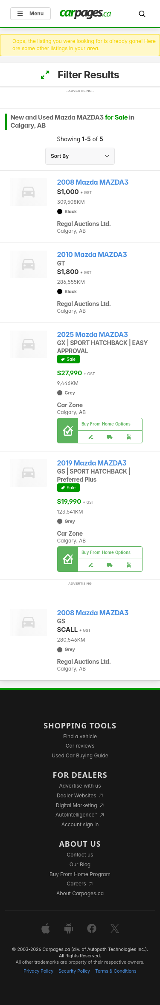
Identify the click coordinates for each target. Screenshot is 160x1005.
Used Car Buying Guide (80, 755)
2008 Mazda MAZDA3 (92, 182)
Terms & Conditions (116, 971)
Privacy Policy (38, 971)
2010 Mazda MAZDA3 (92, 255)
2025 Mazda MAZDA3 (92, 335)
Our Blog (80, 864)
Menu (30, 13)
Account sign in (80, 824)
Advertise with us (80, 785)
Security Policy (74, 971)
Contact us (80, 854)
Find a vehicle (80, 736)
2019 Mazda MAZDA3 (92, 463)
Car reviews (80, 745)
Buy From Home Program (80, 874)
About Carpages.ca (80, 893)
